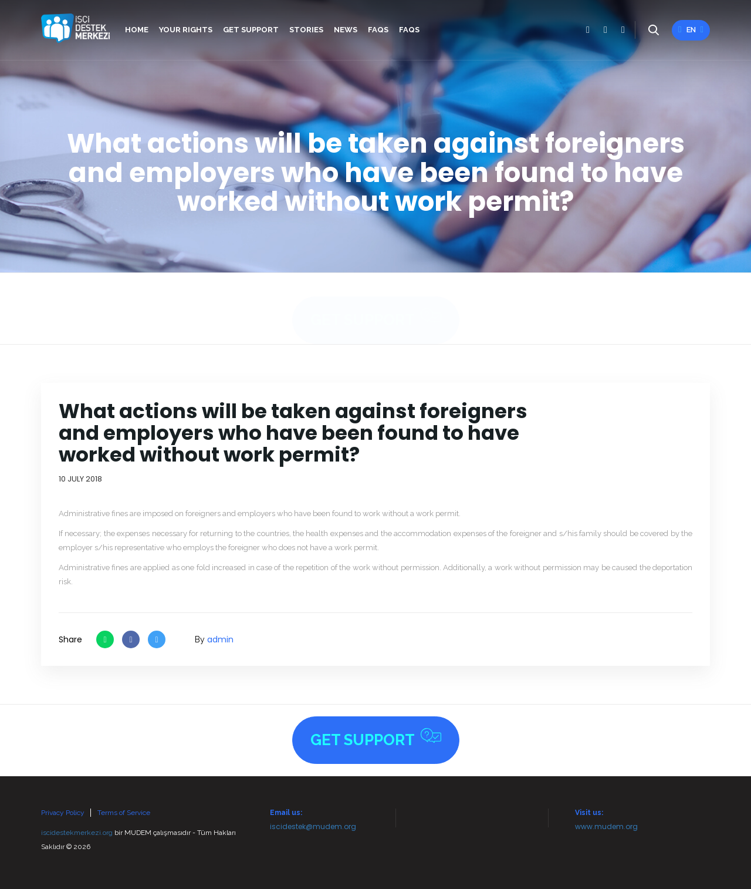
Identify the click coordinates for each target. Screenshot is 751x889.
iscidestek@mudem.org (313, 826)
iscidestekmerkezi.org (77, 833)
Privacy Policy (62, 813)
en (690, 29)
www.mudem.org (606, 826)
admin (220, 639)
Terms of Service (123, 813)
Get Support (375, 307)
